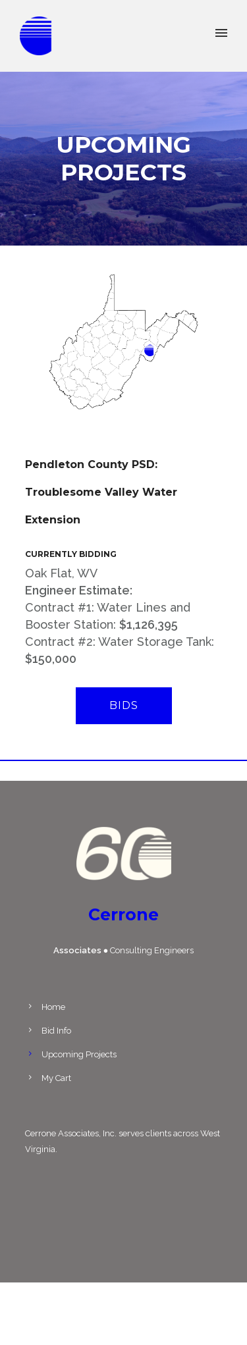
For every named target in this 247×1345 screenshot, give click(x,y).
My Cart (56, 1078)
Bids (123, 705)
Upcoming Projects (79, 1054)
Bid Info (56, 1031)
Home (53, 1007)
